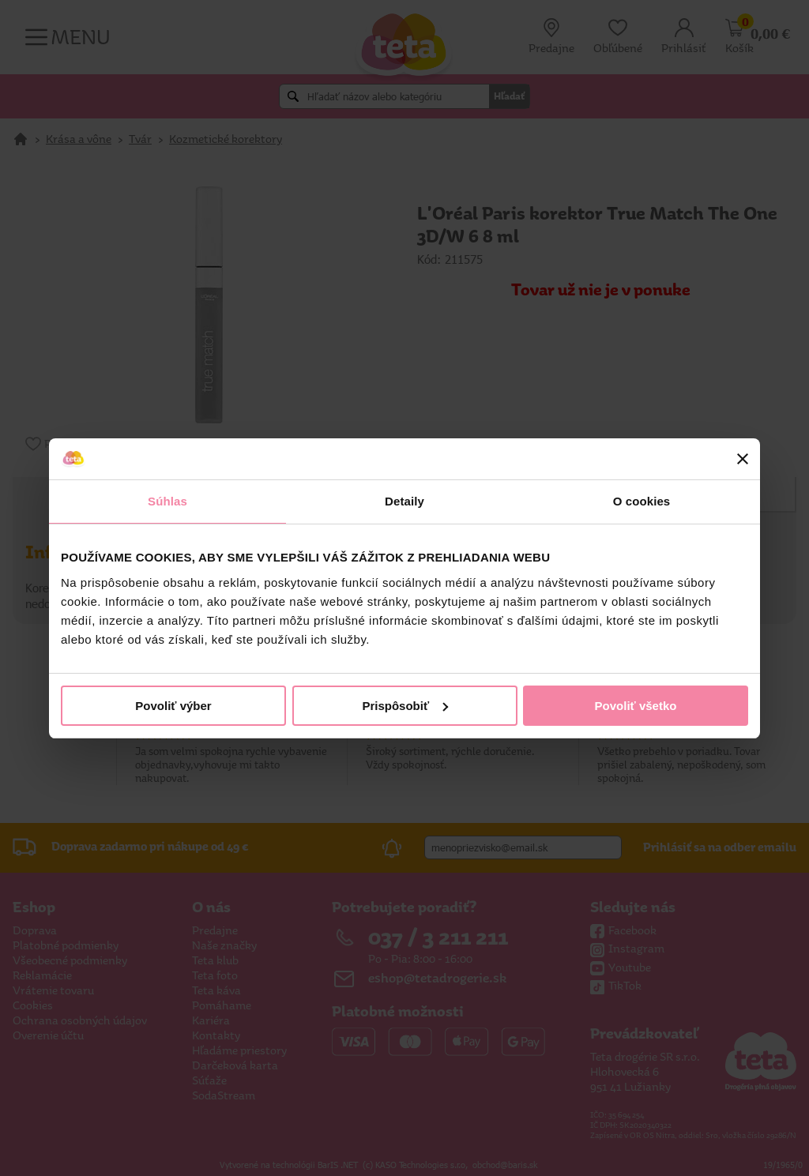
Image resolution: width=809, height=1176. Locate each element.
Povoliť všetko (636, 705)
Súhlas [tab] (167, 501)
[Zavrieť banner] (742, 458)
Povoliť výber (173, 705)
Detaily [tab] (404, 501)
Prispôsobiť (405, 705)
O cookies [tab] (642, 501)
